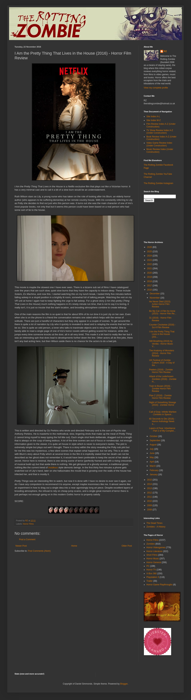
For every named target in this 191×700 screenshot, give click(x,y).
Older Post (127, 546)
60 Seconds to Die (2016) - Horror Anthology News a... (162, 421)
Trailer (149, 581)
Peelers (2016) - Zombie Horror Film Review (161, 370)
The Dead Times (154, 523)
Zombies (150, 544)
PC (148, 566)
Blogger (124, 684)
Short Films (152, 555)
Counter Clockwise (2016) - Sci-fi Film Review (162, 326)
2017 (150, 285)
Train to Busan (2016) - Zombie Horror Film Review (160, 389)
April (152, 461)
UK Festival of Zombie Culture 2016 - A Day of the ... (161, 363)
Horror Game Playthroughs (159, 584)
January (154, 474)
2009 (150, 505)
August (153, 444)
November (155, 297)
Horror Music (152, 558)
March (153, 466)
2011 (150, 497)
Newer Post (21, 546)
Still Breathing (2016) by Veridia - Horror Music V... (161, 344)
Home (74, 546)
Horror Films (28, 524)
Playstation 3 (152, 577)
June (152, 453)
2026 (150, 247)
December (155, 293)
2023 (150, 260)
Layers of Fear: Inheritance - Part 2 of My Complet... (162, 429)
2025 (150, 251)
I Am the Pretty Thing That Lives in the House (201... (161, 334)
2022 (150, 264)
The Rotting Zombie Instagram (158, 183)
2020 (150, 273)
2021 (150, 268)
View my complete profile (156, 87)
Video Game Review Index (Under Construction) (159, 144)
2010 (150, 501)
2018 (150, 281)
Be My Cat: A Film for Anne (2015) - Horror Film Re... (162, 312)
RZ (165, 51)
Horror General (153, 562)
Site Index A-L (153, 116)
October (154, 436)
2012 (150, 492)
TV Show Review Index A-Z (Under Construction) (159, 131)
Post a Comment (27, 539)
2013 (150, 488)
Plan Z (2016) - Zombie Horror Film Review (160, 396)
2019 (150, 277)
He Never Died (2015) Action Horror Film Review (159, 304)
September (155, 440)
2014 (150, 484)
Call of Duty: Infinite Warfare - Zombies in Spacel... (162, 413)
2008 (150, 509)
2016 (150, 289)
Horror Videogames (155, 547)
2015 (150, 479)
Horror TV (151, 569)
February (154, 470)
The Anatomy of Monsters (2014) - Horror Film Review (161, 353)
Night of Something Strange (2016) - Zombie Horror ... (162, 405)
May (152, 457)
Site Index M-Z (153, 120)
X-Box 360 (151, 573)
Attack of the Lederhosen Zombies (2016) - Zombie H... (162, 379)
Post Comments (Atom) (39, 551)
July (152, 449)
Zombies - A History (155, 526)
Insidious (53, 467)
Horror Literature (154, 551)
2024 (150, 255)
